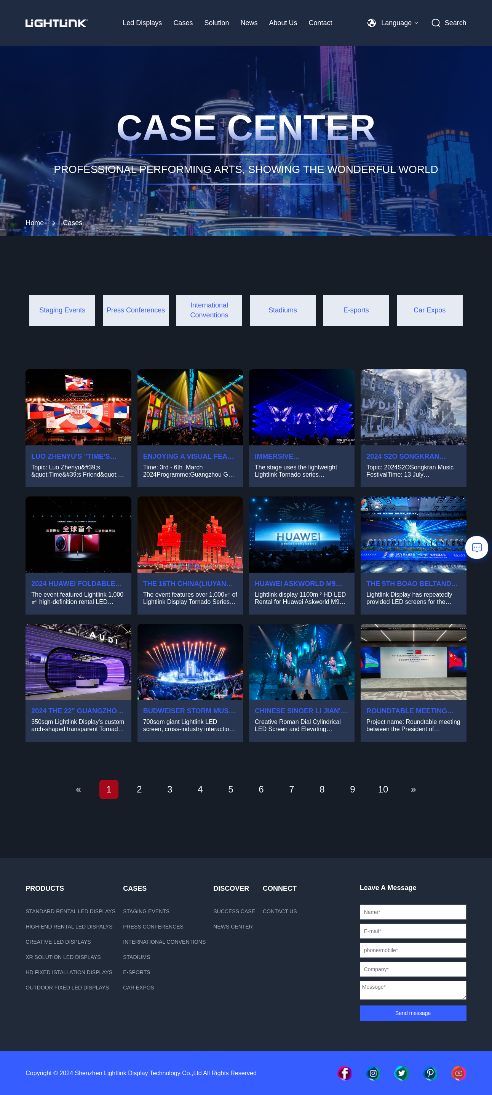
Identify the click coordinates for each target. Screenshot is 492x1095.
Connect (280, 888)
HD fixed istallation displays (69, 972)
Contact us (280, 911)
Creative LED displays (58, 942)
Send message (413, 1013)
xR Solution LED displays (63, 957)
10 (383, 789)
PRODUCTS (45, 888)
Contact (320, 23)
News (248, 23)
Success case (234, 911)
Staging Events (146, 911)
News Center (232, 927)
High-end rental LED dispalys (69, 927)
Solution (216, 23)
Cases (183, 23)
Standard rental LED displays (70, 911)
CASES (135, 888)
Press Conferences (153, 927)
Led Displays (142, 23)
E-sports (136, 972)
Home (35, 223)
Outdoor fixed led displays (67, 988)
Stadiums (136, 957)
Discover (231, 888)
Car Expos (138, 988)
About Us (283, 23)
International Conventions (164, 942)
